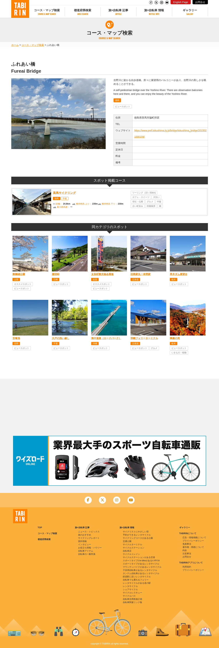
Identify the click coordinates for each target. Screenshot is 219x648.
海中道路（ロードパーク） (106, 338)
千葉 (55, 343)
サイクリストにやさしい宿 (136, 531)
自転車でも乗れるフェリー (136, 580)
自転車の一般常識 (86, 554)
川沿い (156, 197)
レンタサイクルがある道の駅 (137, 583)
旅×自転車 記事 (118, 10)
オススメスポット (22, 284)
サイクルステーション (133, 547)
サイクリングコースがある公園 (138, 538)
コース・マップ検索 (47, 10)
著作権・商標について (193, 547)
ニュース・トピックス (89, 531)
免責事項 (187, 544)
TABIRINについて (187, 533)
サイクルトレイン (131, 554)
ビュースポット (122, 106)
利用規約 (187, 567)
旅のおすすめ (84, 535)
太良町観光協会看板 (102, 274)
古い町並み (137, 206)
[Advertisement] (109, 407)
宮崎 (55, 279)
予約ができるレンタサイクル (137, 535)
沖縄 (95, 343)
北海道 (135, 279)
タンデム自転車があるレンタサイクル (141, 573)
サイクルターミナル (132, 544)
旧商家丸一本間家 (141, 274)
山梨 (16, 279)
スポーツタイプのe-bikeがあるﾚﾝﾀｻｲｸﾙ (141, 560)
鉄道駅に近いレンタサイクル (137, 576)
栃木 (173, 279)
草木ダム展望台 (178, 274)
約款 (185, 550)
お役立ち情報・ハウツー (90, 547)
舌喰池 (16, 338)
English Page (180, 2)
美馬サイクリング (64, 192)
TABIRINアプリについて (191, 562)
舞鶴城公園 (19, 274)
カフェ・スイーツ (140, 197)
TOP (40, 527)
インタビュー (84, 544)
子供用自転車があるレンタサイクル (140, 570)
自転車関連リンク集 (132, 602)
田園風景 (151, 206)
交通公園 (127, 541)
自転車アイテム (85, 551)
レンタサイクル (130, 586)
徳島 (117, 100)
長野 (16, 343)
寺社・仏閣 (137, 201)
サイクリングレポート (89, 538)
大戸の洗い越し (60, 338)
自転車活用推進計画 (132, 599)
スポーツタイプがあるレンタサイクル (141, 564)
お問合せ (200, 2)
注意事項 (187, 553)
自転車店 (127, 551)
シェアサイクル (130, 589)
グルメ (150, 201)
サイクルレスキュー (132, 592)
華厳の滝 (175, 338)
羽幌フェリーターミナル (144, 338)
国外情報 (82, 541)
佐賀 (95, 279)
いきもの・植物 (178, 352)
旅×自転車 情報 (154, 10)
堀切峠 (55, 274)
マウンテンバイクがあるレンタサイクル (142, 567)
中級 (65, 198)
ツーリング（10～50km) (144, 192)
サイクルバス (129, 596)
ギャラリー (190, 10)
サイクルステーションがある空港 (139, 557)
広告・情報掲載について (194, 537)
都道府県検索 (82, 10)
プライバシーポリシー (193, 540)
